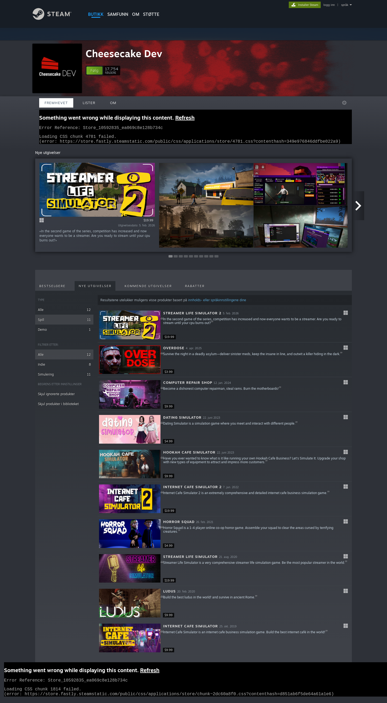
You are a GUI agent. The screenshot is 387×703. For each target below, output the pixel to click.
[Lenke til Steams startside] (56, 18)
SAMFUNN (117, 14)
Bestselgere (52, 289)
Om (135, 14)
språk (344, 5)
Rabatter (195, 289)
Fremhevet (56, 103)
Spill (64, 323)
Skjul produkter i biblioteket (58, 407)
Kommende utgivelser (148, 289)
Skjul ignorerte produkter (56, 397)
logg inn (329, 5)
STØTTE (151, 14)
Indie (64, 367)
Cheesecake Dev (124, 53)
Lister (89, 103)
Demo (64, 332)
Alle (64, 313)
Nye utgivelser (95, 289)
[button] (94, 70)
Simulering (64, 377)
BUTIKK (96, 14)
